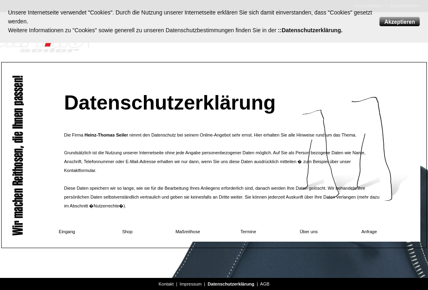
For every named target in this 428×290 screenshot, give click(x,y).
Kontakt (165, 284)
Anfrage (369, 231)
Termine (248, 231)
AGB (264, 284)
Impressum (191, 284)
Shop (127, 231)
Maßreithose (187, 231)
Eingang (67, 231)
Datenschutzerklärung (231, 284)
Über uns (309, 231)
